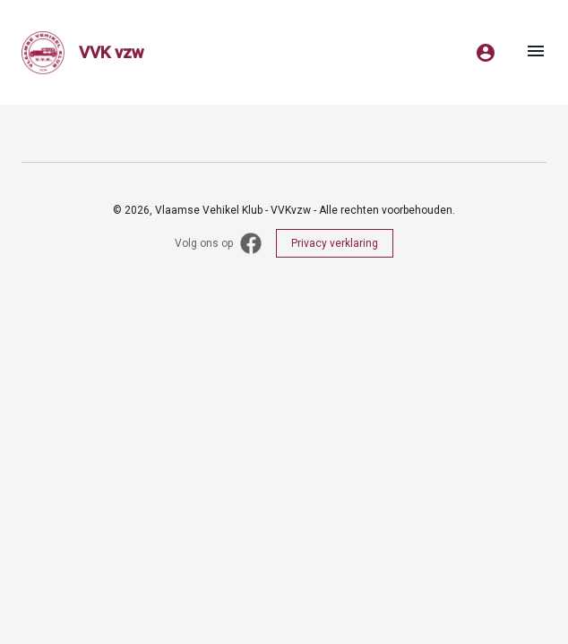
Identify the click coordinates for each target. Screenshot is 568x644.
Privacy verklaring (334, 243)
